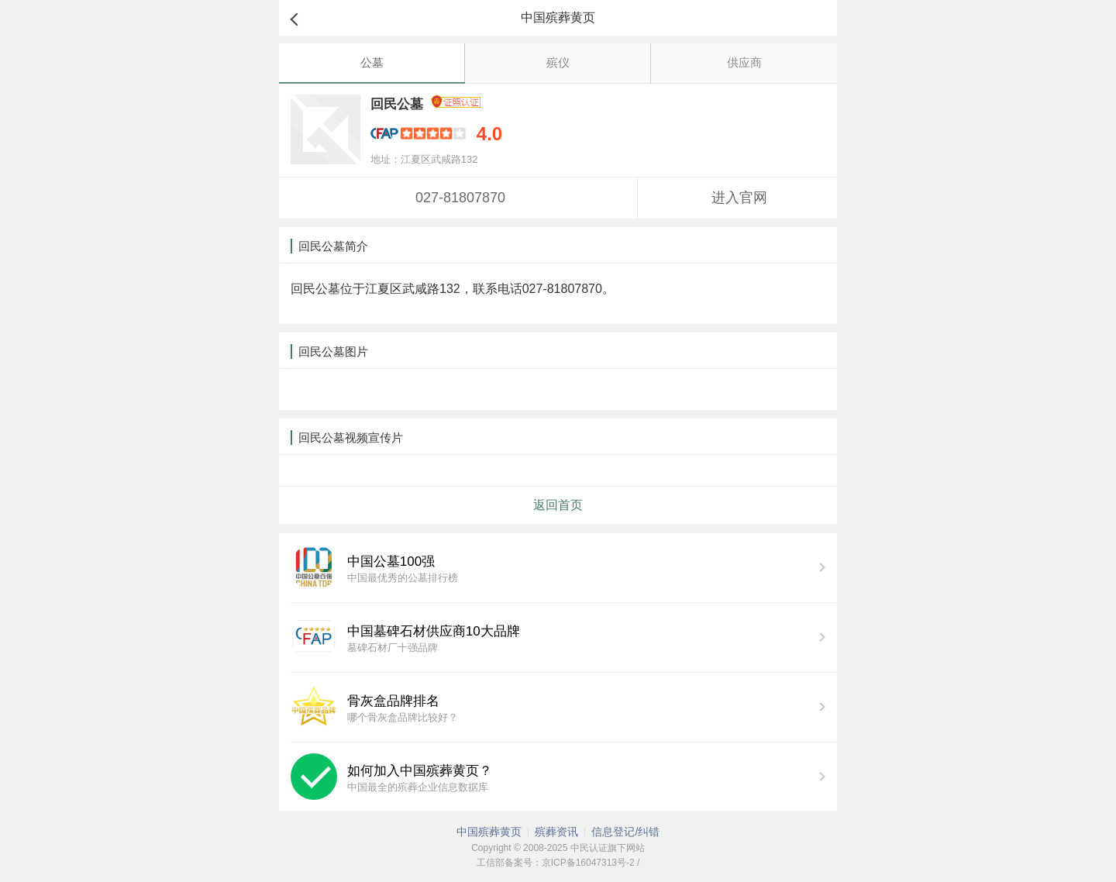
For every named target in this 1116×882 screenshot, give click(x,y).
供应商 (744, 62)
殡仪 (558, 62)
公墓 (372, 62)
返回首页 (558, 505)
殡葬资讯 (556, 831)
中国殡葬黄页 (489, 831)
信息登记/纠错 (625, 831)
